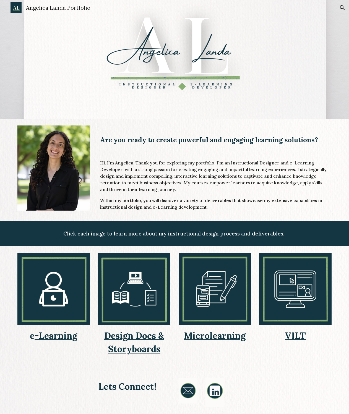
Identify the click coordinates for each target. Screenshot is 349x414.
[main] (215, 140)
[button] (342, 7)
